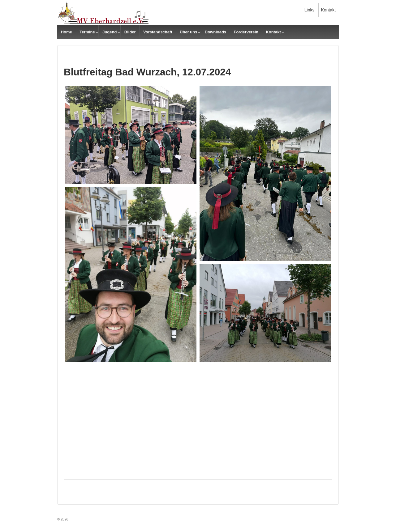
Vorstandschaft (157, 32)
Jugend (109, 32)
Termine (87, 32)
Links (309, 9)
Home (66, 32)
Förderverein (246, 32)
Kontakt (328, 9)
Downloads (215, 32)
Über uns (188, 32)
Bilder (130, 32)
